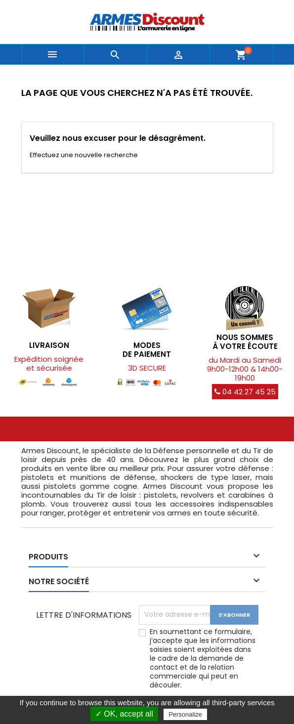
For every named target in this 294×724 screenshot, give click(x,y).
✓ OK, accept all (124, 714)
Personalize (185, 714)
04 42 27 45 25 (245, 391)
